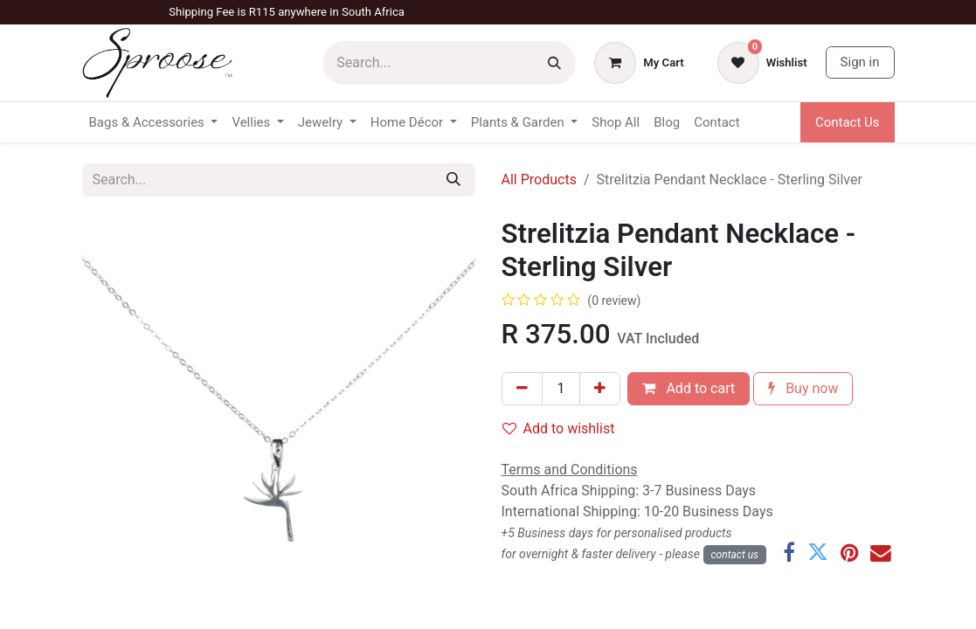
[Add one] (599, 388)
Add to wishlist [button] (558, 428)
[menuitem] (616, 123)
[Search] (554, 63)
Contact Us (847, 122)
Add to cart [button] (688, 388)
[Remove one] (522, 388)
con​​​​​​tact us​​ (735, 555)
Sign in (860, 62)
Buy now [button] (803, 388)
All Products (539, 179)
